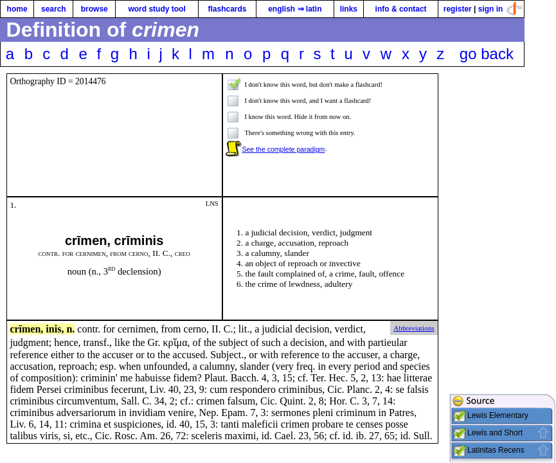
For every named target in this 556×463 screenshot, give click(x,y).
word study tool (156, 9)
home (17, 9)
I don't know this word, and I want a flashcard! (307, 100)
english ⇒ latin (294, 9)
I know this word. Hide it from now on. (297, 116)
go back (487, 53)
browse (94, 9)
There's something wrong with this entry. (299, 132)
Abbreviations (413, 328)
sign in (490, 9)
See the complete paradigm (283, 149)
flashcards (227, 9)
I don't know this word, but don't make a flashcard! (313, 84)
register (458, 9)
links (348, 9)
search (53, 9)
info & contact (401, 9)
